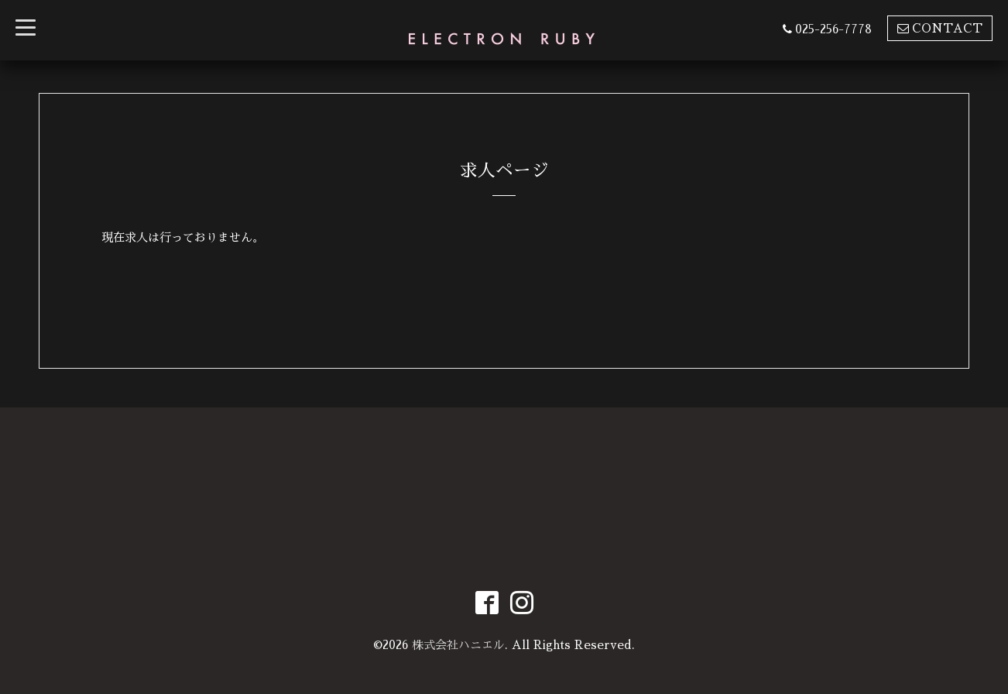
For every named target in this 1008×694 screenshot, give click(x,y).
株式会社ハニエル (458, 645)
